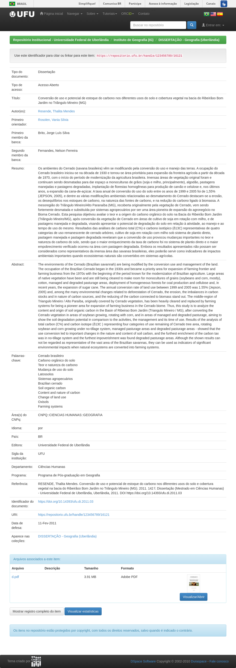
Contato (143, 13)
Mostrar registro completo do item (37, 611)
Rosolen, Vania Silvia (53, 120)
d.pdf (15, 577)
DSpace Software (143, 661)
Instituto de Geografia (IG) (133, 40)
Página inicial (51, 13)
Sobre (92, 13)
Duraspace (199, 661)
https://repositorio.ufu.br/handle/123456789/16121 (73, 514)
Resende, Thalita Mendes (56, 111)
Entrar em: (213, 25)
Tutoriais (110, 13)
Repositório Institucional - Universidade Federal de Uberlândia (61, 40)
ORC (127, 13)
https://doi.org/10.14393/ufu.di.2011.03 (65, 501)
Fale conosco (219, 661)
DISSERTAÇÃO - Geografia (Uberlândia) (189, 40)
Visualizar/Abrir (193, 597)
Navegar (75, 13)
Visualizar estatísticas (83, 611)
